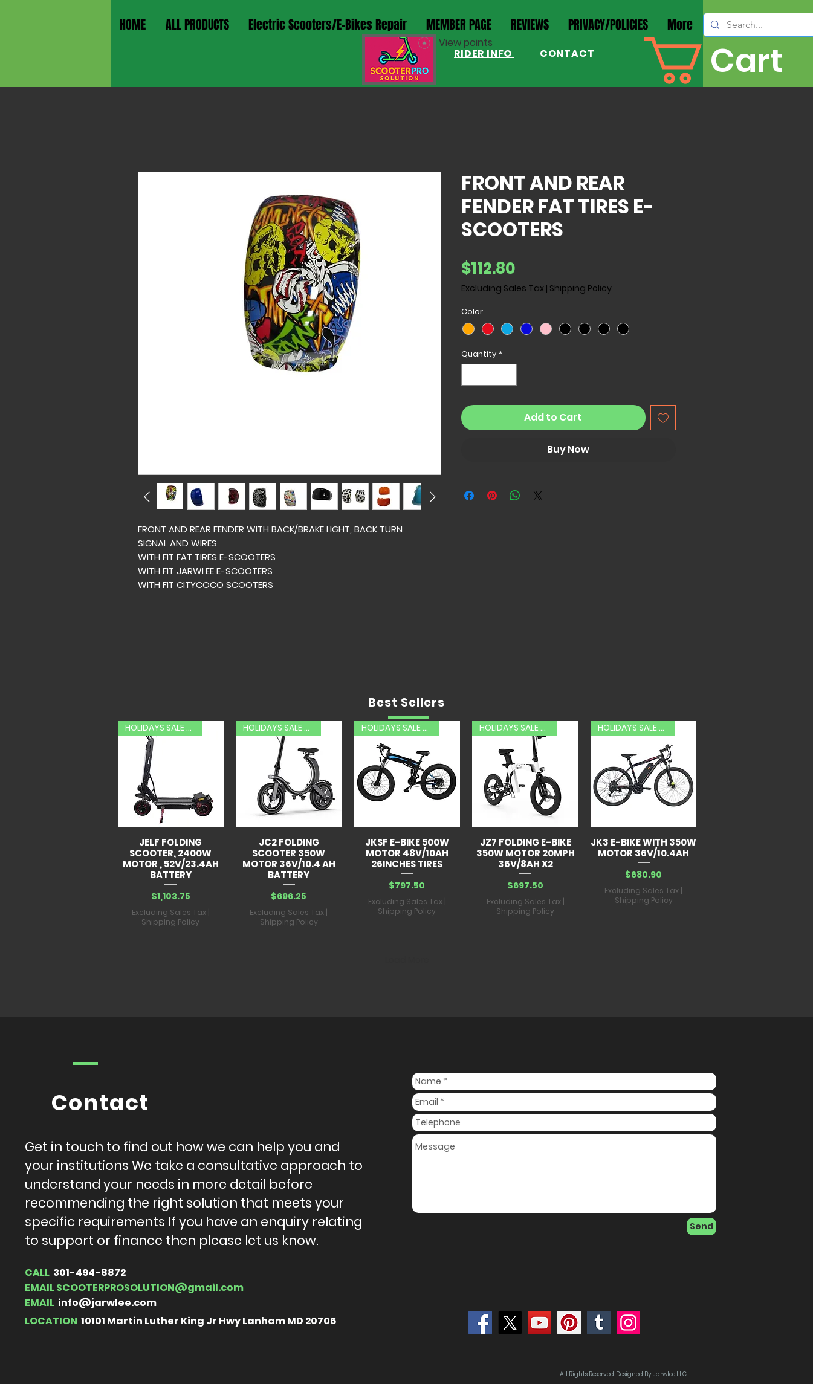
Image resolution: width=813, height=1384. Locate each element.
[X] (510, 1322)
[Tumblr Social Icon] (599, 1322)
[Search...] (767, 24)
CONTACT (565, 53)
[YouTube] (539, 1322)
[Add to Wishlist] (663, 417)
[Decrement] (470, 374)
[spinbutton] (488, 374)
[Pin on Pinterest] (492, 495)
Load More (407, 960)
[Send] (701, 1226)
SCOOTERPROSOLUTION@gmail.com (150, 1288)
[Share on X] (538, 495)
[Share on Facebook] (469, 495)
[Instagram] (628, 1322)
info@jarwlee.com (107, 1303)
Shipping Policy (580, 288)
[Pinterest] (569, 1322)
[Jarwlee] (480, 1322)
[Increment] (507, 374)
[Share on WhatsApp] (515, 495)
